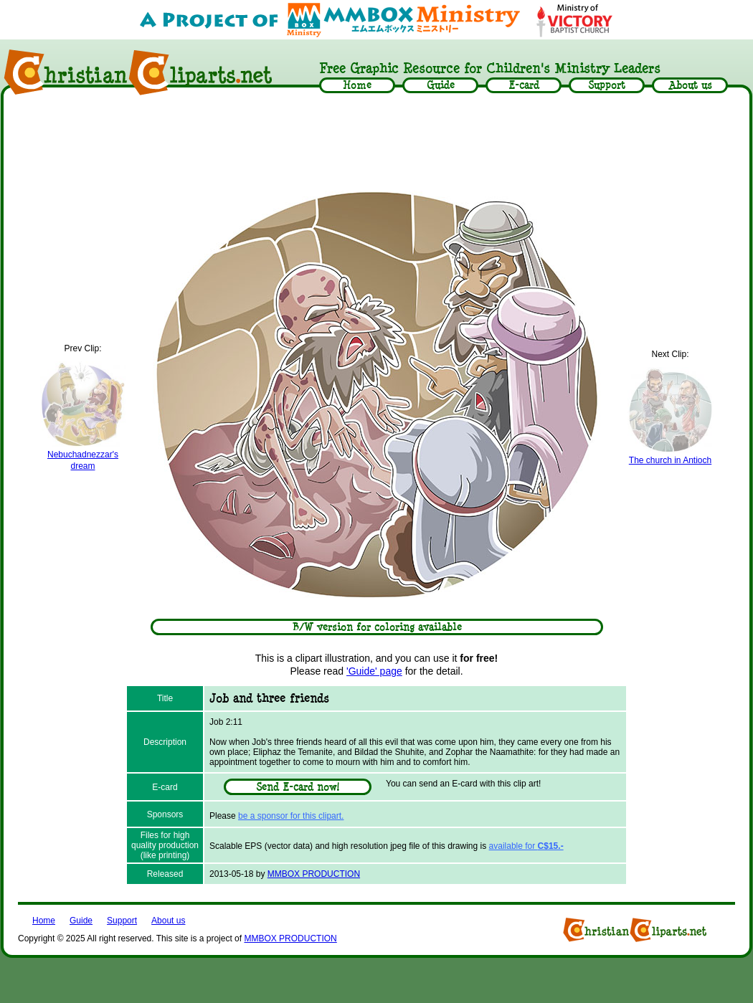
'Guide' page (374, 671)
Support (122, 921)
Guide (81, 921)
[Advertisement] (376, 141)
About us (168, 921)
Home (43, 921)
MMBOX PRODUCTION (313, 874)
